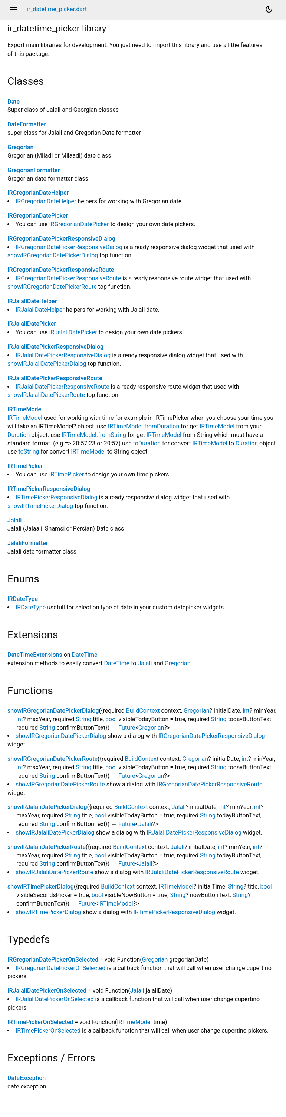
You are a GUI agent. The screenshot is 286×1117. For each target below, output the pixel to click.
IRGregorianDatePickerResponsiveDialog (61, 238)
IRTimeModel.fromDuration (143, 426)
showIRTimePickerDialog (40, 505)
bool (111, 719)
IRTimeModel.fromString (94, 434)
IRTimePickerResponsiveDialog (48, 488)
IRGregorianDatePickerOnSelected (52, 959)
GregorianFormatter (33, 170)
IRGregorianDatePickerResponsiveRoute (60, 269)
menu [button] (13, 9)
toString (29, 451)
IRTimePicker (25, 465)
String (83, 719)
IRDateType (22, 598)
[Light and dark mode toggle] (269, 9)
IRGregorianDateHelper (38, 192)
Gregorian (20, 147)
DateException (26, 1077)
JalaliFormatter (27, 542)
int (246, 710)
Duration (18, 434)
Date (13, 101)
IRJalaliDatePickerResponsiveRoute (54, 378)
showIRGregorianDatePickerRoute (52, 286)
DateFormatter (26, 124)
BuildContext (143, 710)
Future (126, 727)
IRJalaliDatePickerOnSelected (46, 990)
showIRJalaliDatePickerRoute (46, 394)
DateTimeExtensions (34, 654)
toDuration (147, 443)
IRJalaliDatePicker (31, 323)
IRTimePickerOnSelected (40, 1022)
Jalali (14, 520)
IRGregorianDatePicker (37, 215)
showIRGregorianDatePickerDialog (52, 255)
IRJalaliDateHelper (32, 301)
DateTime (85, 654)
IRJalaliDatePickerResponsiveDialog (55, 346)
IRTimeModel (25, 409)
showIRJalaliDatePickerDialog (46, 363)
